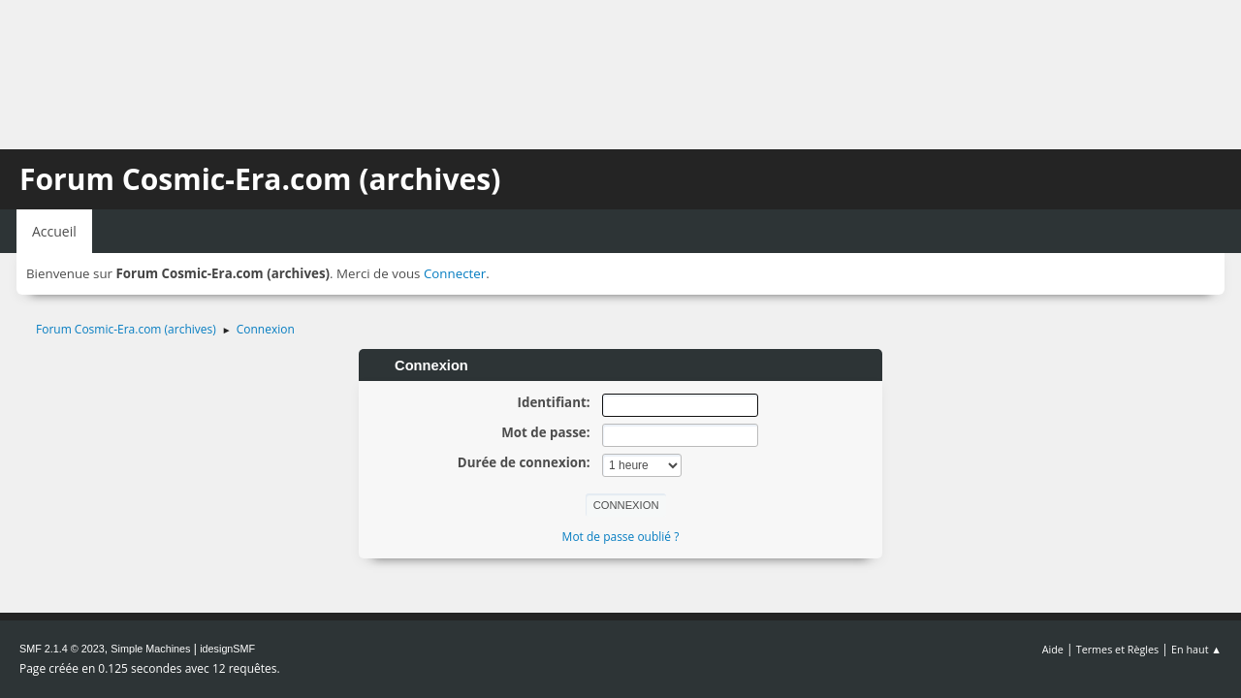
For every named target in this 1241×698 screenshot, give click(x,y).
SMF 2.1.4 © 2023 (62, 648)
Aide (1053, 649)
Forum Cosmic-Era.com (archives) (259, 179)
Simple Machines (150, 648)
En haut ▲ (1196, 649)
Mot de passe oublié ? (621, 536)
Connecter (455, 273)
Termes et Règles (1118, 649)
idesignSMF (227, 648)
